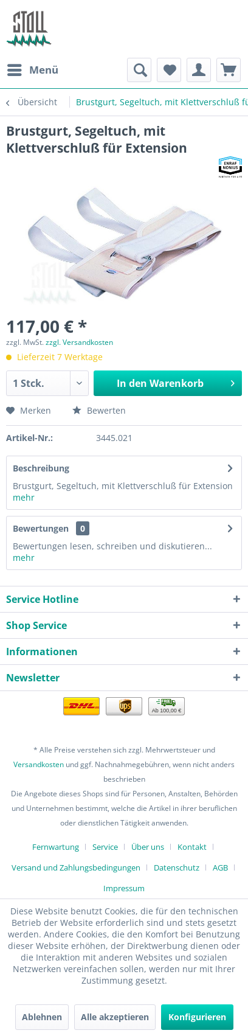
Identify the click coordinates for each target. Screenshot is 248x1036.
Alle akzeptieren (115, 1017)
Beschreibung (41, 468)
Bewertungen (41, 528)
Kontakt (192, 846)
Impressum (124, 888)
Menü (32, 68)
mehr (24, 497)
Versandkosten (38, 764)
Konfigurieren (197, 1017)
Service (105, 846)
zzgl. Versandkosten (79, 342)
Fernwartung (55, 846)
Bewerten (99, 410)
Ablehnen (42, 1017)
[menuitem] (32, 70)
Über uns (147, 846)
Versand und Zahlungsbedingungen (76, 867)
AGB (220, 867)
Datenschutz (176, 867)
